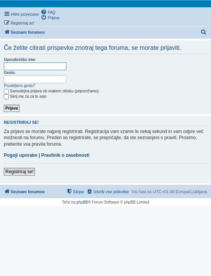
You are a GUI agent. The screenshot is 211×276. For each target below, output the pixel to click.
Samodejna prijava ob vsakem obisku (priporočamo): (51, 91)
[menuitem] (48, 12)
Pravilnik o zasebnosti (65, 155)
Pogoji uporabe (20, 155)
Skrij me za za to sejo (25, 96)
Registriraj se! (19, 171)
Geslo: (10, 73)
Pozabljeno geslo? (19, 86)
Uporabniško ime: (20, 60)
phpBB (82, 202)
